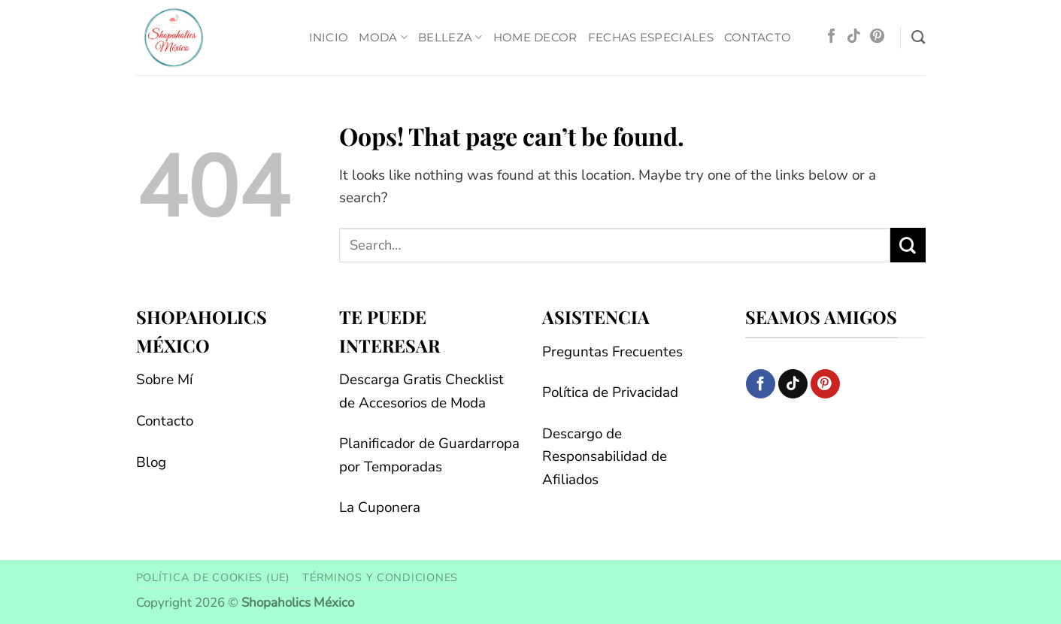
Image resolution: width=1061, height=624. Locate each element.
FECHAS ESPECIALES (651, 37)
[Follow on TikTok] (854, 37)
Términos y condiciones (380, 577)
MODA (383, 37)
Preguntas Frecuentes (612, 352)
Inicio (329, 37)
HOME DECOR (535, 37)
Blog (151, 462)
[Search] (918, 37)
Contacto (757, 37)
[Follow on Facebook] (831, 37)
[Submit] (908, 245)
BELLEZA (450, 37)
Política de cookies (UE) (213, 577)
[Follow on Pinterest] (877, 37)
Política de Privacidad (610, 392)
